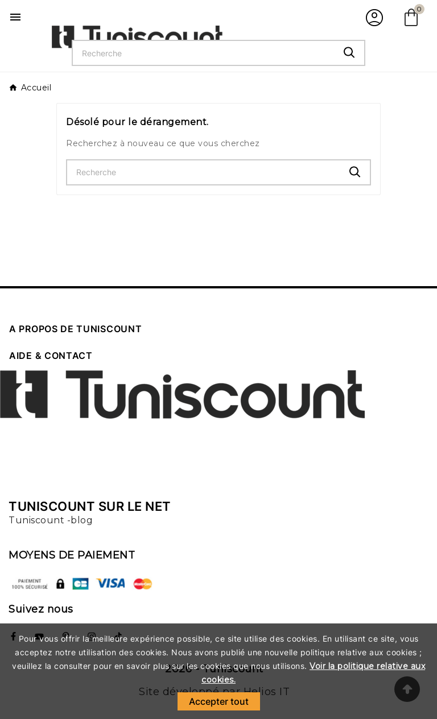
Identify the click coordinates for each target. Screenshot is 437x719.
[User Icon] (373, 17)
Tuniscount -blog (51, 520)
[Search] (349, 53)
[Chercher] (204, 53)
